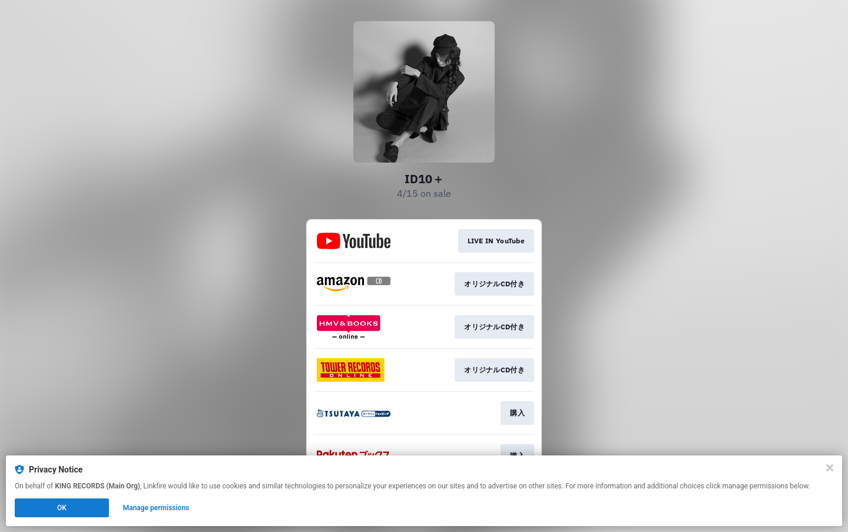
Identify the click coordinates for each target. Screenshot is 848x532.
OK (62, 508)
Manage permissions (156, 508)
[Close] (829, 467)
